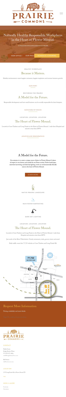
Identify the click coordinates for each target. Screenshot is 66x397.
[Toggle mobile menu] (61, 13)
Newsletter (6, 389)
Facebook (5, 387)
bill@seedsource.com (8, 362)
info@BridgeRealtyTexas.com (10, 356)
